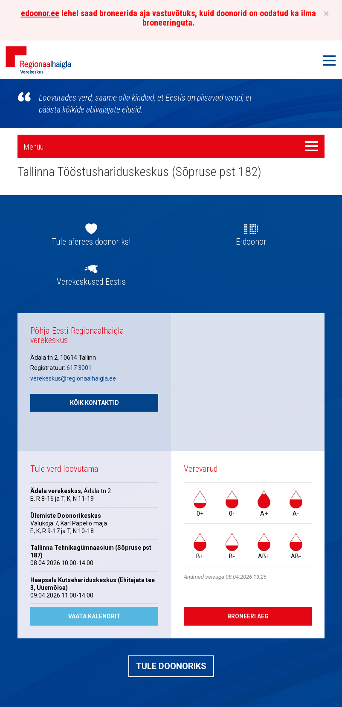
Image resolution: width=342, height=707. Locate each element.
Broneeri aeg (248, 616)
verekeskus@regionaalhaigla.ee (73, 378)
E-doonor (251, 242)
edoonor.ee (40, 13)
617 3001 (79, 367)
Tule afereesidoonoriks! (91, 242)
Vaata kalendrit (94, 616)
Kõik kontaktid (94, 402)
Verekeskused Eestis (91, 282)
